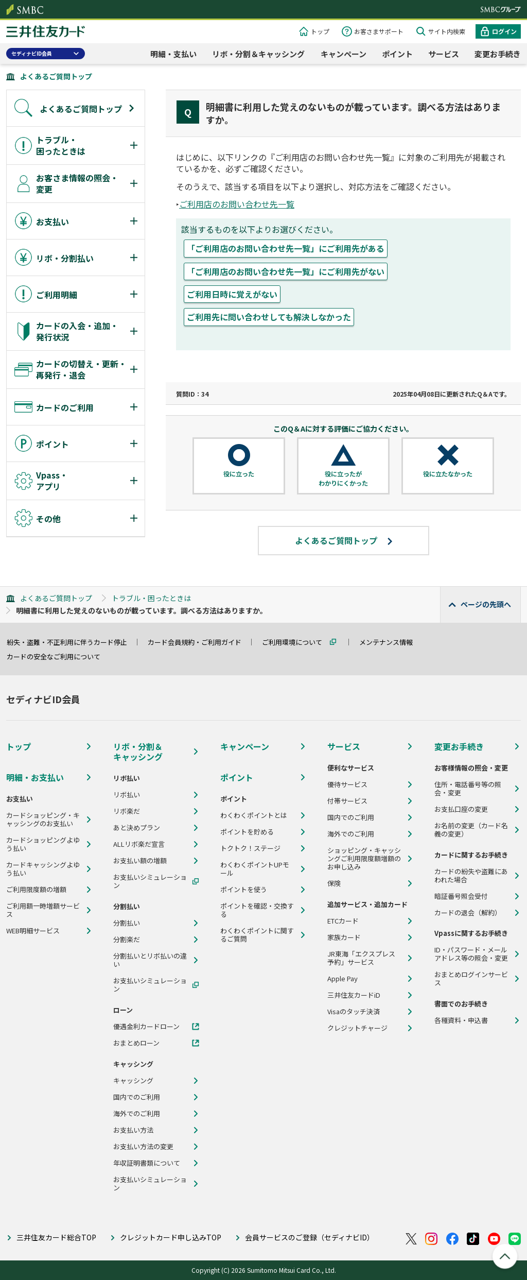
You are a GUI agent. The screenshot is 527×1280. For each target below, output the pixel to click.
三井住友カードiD (353, 995)
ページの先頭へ (486, 604)
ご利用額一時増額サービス (43, 910)
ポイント (397, 53)
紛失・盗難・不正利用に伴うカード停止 (71, 642)
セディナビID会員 (31, 53)
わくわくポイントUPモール (254, 869)
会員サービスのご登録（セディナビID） (309, 1237)
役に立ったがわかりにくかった (343, 478)
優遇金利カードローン (146, 1026)
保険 (334, 883)
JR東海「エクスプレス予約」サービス (361, 958)
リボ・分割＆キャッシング (258, 53)
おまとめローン (136, 1043)
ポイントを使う (243, 889)
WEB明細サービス (33, 931)
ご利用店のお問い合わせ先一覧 (236, 204)
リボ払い (126, 795)
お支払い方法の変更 (143, 1146)
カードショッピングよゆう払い (43, 844)
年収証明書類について (146, 1163)
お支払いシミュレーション (150, 881)
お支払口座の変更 (461, 809)
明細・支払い (173, 53)
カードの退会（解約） (467, 913)
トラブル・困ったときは (151, 598)
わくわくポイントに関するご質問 (257, 935)
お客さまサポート (378, 31)
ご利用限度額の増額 (36, 889)
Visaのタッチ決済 (353, 1012)
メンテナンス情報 (390, 642)
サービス (443, 53)
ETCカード (343, 921)
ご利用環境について (296, 642)
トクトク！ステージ (250, 848)
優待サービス (347, 784)
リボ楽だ (126, 811)
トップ (320, 31)
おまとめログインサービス (471, 978)
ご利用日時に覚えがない (232, 294)
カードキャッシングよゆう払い (43, 869)
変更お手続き (498, 53)
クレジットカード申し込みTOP (170, 1237)
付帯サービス (347, 801)
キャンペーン (343, 53)
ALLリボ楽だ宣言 (139, 844)
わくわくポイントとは (253, 815)
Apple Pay (342, 979)
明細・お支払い (35, 777)
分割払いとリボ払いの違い (150, 960)
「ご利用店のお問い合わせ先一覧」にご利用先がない (285, 271)
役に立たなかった (447, 474)
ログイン (504, 31)
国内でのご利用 (136, 1097)
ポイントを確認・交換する (257, 910)
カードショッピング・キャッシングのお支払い (43, 819)
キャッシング (133, 1081)
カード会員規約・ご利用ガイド (199, 642)
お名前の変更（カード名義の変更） (471, 830)
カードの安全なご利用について (58, 656)
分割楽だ (126, 939)
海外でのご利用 (136, 1114)
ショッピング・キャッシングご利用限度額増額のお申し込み (364, 858)
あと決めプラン (136, 828)
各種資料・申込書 (461, 1020)
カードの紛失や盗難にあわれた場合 (471, 875)
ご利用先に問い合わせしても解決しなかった (269, 317)
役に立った (238, 474)
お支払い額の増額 (140, 861)
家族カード (344, 937)
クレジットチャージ (357, 1028)
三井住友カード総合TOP (56, 1237)
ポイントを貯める (247, 832)
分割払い (126, 923)
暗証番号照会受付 (461, 896)
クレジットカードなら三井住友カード (45, 32)
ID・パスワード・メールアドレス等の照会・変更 (471, 954)
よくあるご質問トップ (56, 76)
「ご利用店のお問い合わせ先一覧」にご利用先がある (285, 248)
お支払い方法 (133, 1130)
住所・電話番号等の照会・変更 (467, 788)
